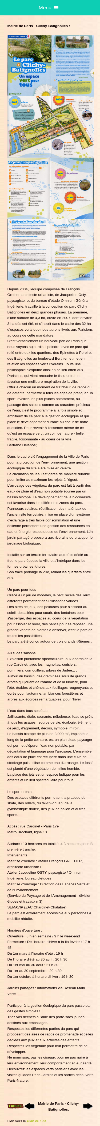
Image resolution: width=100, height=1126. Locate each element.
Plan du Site (36, 1121)
